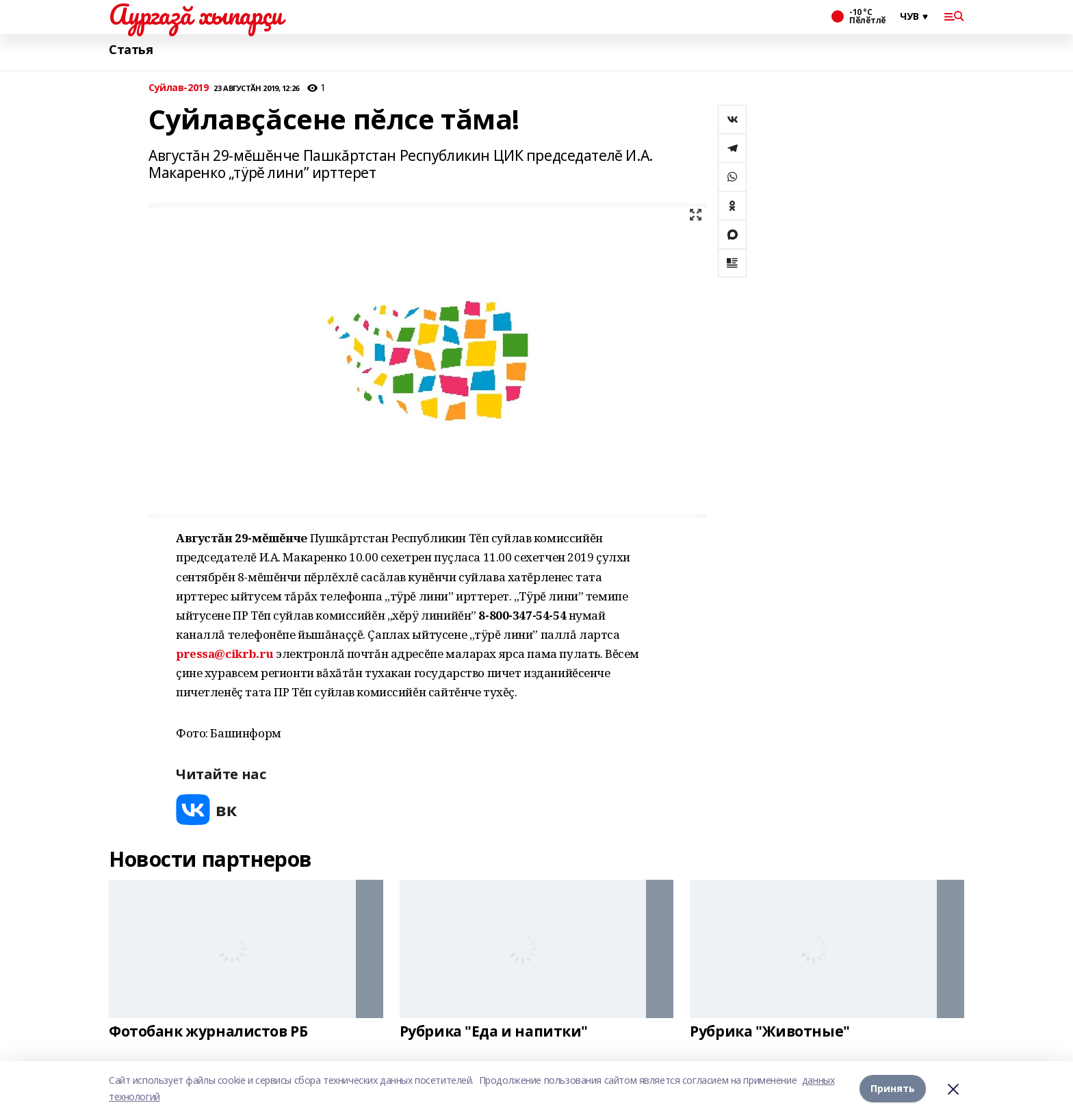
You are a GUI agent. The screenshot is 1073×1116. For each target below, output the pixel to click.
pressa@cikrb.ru (225, 653)
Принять (892, 1088)
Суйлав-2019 (178, 88)
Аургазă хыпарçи (196, 14)
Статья (131, 49)
